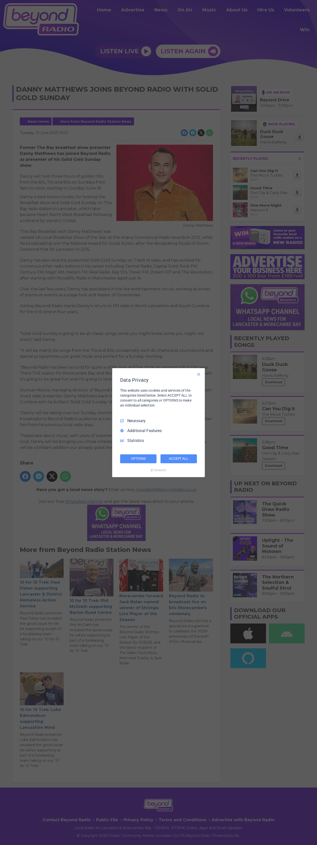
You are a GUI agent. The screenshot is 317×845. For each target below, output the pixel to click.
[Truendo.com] (158, 470)
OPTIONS (138, 459)
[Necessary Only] (198, 374)
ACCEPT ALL (178, 459)
